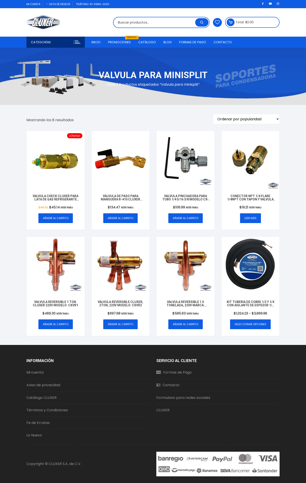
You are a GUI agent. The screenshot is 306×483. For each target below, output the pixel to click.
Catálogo (147, 42)
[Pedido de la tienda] (246, 119)
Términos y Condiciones (47, 410)
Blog (167, 42)
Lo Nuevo (34, 435)
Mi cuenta (33, 4)
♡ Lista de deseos (58, 4)
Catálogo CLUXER (41, 397)
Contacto (223, 42)
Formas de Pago (192, 42)
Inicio (96, 42)
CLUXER (162, 410)
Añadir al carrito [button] (55, 218)
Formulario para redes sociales (183, 397)
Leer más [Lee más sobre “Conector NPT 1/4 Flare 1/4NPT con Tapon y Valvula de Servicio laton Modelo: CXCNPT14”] (250, 218)
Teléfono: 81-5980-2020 (92, 4)
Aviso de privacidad (43, 385)
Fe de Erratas (38, 422)
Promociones (121, 40)
